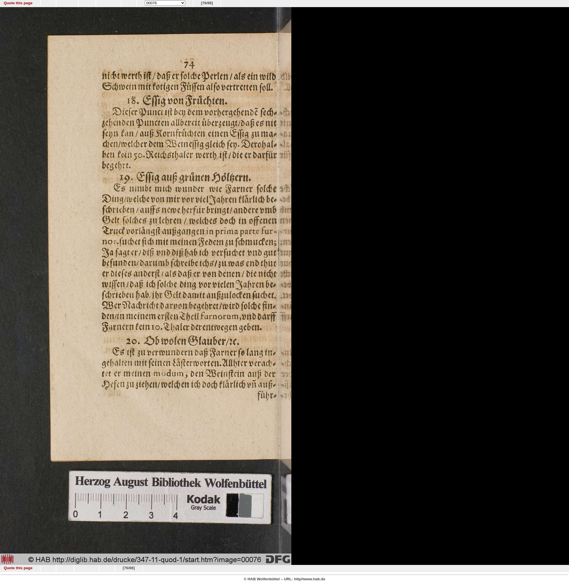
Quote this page (18, 3)
